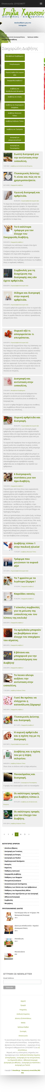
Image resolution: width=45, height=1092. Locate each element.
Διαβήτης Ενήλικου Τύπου (15, 121)
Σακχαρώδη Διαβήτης (17, 185)
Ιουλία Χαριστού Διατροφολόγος (13, 37)
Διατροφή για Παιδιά (22, 1065)
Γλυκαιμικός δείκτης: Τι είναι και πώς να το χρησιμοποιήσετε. (27, 177)
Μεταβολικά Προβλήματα (14, 56)
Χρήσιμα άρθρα (32, 37)
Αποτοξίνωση (19, 939)
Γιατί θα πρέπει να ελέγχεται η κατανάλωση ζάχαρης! (27, 701)
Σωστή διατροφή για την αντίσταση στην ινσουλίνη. (26, 157)
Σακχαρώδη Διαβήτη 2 (14, 80)
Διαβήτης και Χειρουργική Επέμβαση (15, 106)
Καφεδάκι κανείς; (24, 593)
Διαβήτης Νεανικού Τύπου (14, 114)
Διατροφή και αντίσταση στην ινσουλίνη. (23, 382)
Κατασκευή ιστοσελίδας (29, 1070)
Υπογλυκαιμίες (15, 64)
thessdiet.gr (16, 1070)
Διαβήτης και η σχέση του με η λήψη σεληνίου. (27, 755)
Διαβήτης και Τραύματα (15, 129)
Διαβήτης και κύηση (14, 97)
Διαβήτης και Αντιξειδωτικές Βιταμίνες (14, 90)
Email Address (8, 978)
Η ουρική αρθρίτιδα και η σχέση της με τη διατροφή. (27, 736)
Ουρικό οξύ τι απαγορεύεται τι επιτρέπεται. (24, 334)
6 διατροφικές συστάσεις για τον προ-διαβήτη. (25, 477)
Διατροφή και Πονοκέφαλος (14, 147)
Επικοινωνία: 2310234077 (13, 3)
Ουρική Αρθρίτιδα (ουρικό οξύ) (15, 73)
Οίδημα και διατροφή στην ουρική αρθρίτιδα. (27, 296)
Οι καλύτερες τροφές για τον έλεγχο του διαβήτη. (26, 815)
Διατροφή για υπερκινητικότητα (14, 138)
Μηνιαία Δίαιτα (20, 952)
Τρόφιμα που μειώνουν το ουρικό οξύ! (26, 562)
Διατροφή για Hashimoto (31, 1063)
